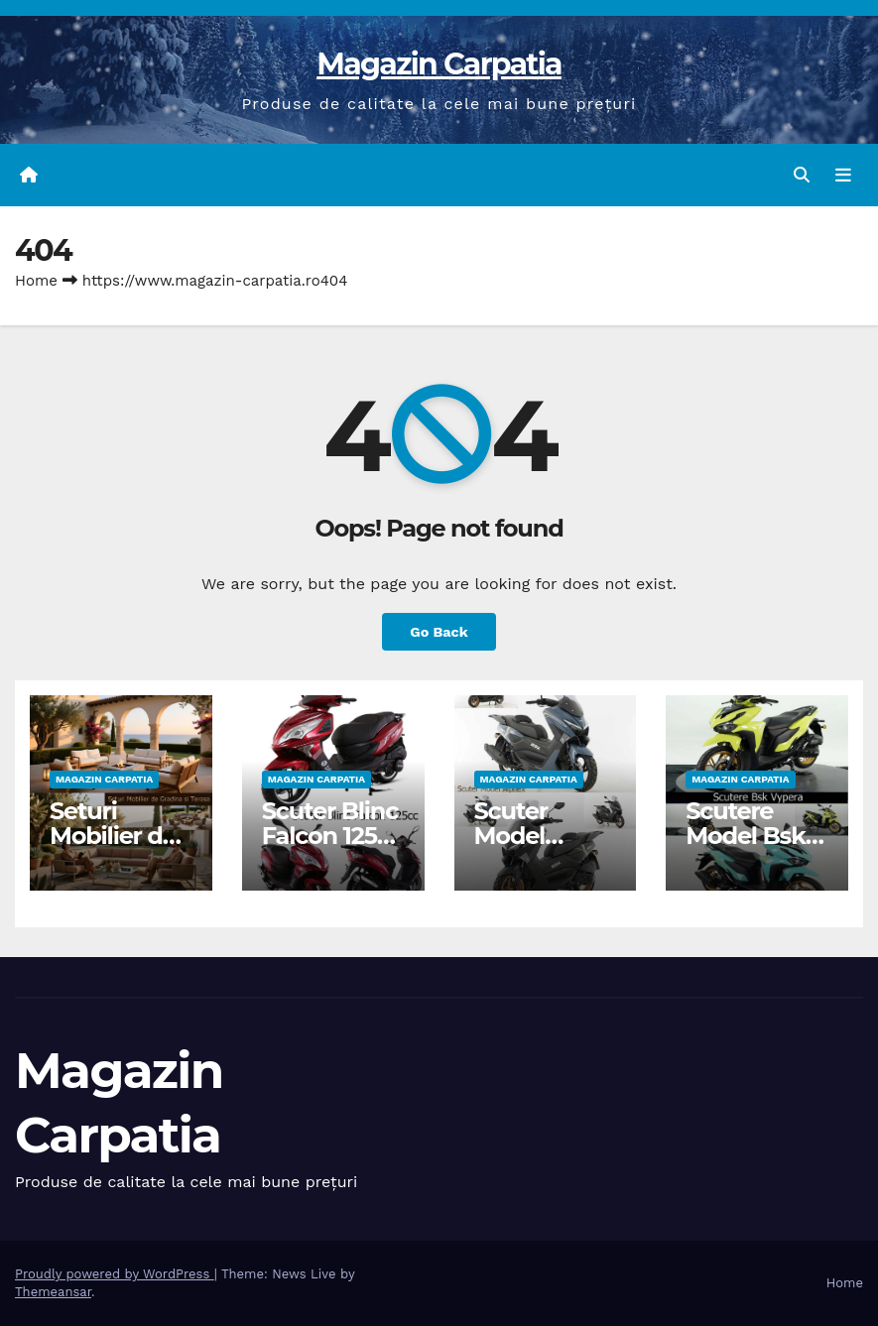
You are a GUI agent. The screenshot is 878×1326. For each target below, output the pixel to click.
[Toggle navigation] (843, 175)
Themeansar (53, 1291)
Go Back (438, 632)
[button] (802, 175)
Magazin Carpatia (439, 64)
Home (36, 281)
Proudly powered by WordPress (114, 1273)
